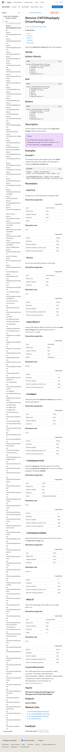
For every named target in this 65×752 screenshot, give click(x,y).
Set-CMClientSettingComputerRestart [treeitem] (13, 492)
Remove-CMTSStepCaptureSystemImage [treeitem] (13, 65)
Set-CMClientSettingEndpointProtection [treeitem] (13, 505)
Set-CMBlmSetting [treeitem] (11, 405)
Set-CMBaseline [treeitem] (10, 391)
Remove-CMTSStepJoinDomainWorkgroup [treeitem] (13, 118)
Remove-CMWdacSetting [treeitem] (12, 247)
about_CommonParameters (33, 683)
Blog (23, 744)
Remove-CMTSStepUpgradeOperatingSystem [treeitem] (13, 203)
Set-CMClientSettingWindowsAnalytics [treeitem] (13, 589)
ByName (28, 571)
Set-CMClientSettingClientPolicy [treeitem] (13, 467)
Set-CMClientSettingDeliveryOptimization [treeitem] (13, 499)
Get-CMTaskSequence (35, 719)
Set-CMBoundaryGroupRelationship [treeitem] (13, 417)
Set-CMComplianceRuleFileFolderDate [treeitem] (13, 665)
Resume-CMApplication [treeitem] (12, 272)
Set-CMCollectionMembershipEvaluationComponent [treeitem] (13, 634)
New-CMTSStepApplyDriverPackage (39, 714)
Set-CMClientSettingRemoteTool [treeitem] (13, 538)
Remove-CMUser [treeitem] (10, 214)
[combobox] (11, 17)
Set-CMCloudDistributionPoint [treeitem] (13, 604)
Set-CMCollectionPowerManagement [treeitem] (13, 640)
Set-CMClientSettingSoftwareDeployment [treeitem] (13, 550)
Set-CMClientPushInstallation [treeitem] (12, 449)
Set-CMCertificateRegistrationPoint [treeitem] (13, 435)
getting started (47, 145)
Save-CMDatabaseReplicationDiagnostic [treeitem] (13, 281)
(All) (27, 229)
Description (30, 35)
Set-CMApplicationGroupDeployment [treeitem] (13, 335)
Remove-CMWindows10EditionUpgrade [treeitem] (13, 252)
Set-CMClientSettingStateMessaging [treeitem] (13, 576)
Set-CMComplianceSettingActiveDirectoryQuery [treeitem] (13, 706)
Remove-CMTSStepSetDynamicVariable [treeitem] (13, 185)
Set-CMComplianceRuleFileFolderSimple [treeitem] (13, 678)
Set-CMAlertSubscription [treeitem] (12, 319)
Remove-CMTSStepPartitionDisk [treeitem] (12, 130)
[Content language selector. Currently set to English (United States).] (10, 740)
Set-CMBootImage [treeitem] (11, 407)
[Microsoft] (3, 2)
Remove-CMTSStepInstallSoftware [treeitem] (12, 108)
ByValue (28, 366)
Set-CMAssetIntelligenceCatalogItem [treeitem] (13, 366)
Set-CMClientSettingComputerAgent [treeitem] (13, 486)
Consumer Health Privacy (48, 744)
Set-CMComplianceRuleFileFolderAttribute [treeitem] (13, 658)
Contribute (30, 744)
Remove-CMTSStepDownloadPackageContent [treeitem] (13, 94)
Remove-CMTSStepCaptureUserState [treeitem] (13, 71)
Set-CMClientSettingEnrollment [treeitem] (13, 511)
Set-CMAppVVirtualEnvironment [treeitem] (13, 361)
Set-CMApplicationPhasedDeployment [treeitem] (13, 342)
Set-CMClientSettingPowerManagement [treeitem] (13, 532)
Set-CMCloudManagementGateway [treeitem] (13, 616)
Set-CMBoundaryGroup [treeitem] (12, 412)
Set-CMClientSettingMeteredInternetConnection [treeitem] (13, 526)
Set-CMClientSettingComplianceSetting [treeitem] (13, 479)
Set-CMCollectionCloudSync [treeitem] (13, 629)
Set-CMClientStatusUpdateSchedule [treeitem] (13, 598)
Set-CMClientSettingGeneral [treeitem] (13, 514)
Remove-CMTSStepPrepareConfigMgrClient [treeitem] (13, 136)
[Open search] (57, 2)
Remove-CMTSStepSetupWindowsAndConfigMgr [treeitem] (13, 192)
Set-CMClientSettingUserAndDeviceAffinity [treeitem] (13, 583)
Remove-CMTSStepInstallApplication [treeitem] (13, 104)
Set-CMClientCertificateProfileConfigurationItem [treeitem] (13, 444)
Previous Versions (15, 744)
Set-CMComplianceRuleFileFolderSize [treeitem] (13, 684)
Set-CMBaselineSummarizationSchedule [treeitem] (13, 398)
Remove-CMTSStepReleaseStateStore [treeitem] (13, 153)
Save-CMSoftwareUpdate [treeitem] (12, 292)
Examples (30, 38)
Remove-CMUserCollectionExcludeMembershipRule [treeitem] (13, 229)
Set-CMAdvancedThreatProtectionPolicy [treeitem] (13, 312)
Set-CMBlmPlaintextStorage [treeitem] (13, 402)
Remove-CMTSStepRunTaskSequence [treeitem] (13, 180)
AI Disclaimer (5, 744)
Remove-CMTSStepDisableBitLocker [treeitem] (13, 88)
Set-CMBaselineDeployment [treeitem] (13, 393)
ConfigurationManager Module (38, 26)
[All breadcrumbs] (26, 12)
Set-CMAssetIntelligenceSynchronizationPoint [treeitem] (13, 377)
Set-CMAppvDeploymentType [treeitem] (12, 356)
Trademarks (14, 747)
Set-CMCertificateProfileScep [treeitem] (13, 423)
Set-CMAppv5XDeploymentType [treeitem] (13, 352)
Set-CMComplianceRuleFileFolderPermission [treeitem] (13, 671)
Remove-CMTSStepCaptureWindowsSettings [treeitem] (13, 76)
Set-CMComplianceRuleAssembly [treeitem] (13, 646)
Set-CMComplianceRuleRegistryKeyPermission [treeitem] (13, 691)
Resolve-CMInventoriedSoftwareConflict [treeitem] (13, 261)
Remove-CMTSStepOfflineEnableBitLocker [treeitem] (13, 125)
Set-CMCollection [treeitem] (10, 627)
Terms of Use (5, 747)
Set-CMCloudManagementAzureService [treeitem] (13, 609)
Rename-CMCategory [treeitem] (11, 256)
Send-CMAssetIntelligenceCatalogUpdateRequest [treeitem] (13, 296)
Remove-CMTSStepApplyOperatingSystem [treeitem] (13, 41)
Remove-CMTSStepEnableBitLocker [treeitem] (13, 99)
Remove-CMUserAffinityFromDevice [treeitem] (13, 217)
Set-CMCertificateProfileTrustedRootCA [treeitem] (13, 428)
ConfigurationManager (35, 12)
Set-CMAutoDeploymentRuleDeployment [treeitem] (13, 386)
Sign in (61, 2)
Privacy (37, 744)
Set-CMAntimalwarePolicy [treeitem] (13, 321)
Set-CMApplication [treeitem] (11, 324)
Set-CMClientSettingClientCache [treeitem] (13, 463)
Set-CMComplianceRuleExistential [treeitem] (13, 652)
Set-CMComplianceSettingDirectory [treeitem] (13, 720)
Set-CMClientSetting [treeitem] (11, 452)
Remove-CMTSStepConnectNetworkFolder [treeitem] (13, 83)
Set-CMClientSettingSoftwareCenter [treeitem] (13, 543)
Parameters (30, 40)
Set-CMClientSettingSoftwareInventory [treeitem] (13, 556)
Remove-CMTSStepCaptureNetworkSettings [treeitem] (13, 59)
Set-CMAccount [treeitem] (10, 303)
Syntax (29, 33)
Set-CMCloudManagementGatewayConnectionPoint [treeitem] (13, 622)
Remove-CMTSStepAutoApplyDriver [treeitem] (13, 53)
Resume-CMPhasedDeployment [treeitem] (12, 275)
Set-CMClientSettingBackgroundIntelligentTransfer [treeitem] (13, 457)
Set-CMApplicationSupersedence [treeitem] (13, 347)
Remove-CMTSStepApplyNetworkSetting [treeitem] (13, 34)
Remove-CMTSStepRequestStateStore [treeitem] (13, 158)
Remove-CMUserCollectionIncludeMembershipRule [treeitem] (13, 236)
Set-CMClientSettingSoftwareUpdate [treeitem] (13, 569)
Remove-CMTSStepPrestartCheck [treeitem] (12, 146)
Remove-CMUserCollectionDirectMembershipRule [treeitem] (13, 223)
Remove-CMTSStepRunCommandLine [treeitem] (13, 169)
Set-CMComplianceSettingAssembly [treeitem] (13, 713)
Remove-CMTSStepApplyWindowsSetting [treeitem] (13, 47)
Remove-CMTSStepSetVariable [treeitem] (11, 197)
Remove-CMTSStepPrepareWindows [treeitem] (13, 142)
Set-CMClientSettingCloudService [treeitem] (13, 473)
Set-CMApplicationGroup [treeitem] (12, 331)
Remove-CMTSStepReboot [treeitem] (13, 149)
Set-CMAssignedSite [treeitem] (11, 382)
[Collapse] (19, 12)
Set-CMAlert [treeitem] (9, 316)
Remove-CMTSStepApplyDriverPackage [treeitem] (13, 28)
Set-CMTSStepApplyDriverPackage (39, 716)
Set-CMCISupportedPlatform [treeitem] (13, 439)
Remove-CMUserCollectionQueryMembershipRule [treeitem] (13, 243)
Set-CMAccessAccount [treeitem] (12, 301)
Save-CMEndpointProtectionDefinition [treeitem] (13, 287)
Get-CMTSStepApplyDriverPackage (39, 711)
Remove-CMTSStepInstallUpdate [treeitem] (12, 113)
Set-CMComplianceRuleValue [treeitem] (12, 696)
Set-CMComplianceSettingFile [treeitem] (12, 725)
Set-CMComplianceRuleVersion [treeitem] (13, 701)
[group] (44, 175)
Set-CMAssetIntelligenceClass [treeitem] (12, 372)
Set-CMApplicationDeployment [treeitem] (13, 327)
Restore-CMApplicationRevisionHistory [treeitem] (13, 267)
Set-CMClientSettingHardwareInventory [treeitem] (13, 519)
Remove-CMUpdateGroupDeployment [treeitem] (13, 209)
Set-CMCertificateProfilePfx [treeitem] (13, 421)
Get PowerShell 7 (57, 7)
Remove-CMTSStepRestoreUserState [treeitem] (13, 164)
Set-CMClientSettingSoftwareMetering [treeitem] (13, 563)
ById (27, 505)
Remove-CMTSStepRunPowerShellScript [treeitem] (13, 174)
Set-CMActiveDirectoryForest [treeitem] (12, 307)
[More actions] (61, 12)
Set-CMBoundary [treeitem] (10, 410)
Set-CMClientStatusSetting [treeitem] (13, 594)
